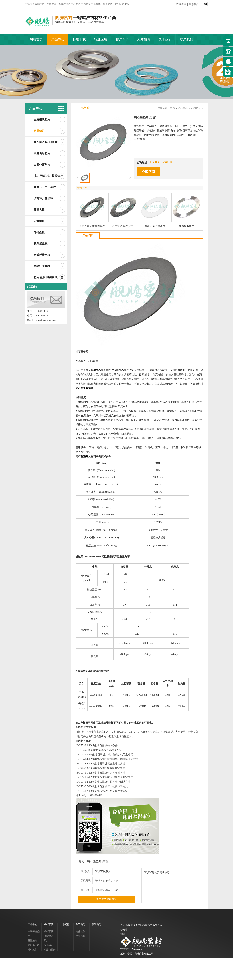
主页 (172, 108)
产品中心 (57, 39)
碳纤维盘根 (40, 243)
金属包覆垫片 (42, 164)
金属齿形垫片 (42, 153)
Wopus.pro (137, 949)
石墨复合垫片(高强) (123, 226)
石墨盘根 (39, 209)
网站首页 (36, 39)
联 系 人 (85, 871)
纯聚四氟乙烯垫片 (155, 226)
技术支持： (126, 949)
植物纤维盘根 (42, 266)
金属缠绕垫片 (42, 119)
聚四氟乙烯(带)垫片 (45, 142)
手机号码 (85, 880)
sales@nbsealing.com (46, 320)
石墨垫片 (39, 130)
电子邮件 (85, 890)
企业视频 (80, 936)
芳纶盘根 (39, 232)
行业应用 (100, 39)
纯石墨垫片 (82, 456)
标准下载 (79, 39)
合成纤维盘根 (42, 254)
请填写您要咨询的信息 (171, 885)
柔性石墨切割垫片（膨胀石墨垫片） (113, 370)
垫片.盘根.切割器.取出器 (48, 277)
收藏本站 (181, 4)
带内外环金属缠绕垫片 (92, 226)
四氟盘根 (39, 221)
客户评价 (122, 39)
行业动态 (48, 945)
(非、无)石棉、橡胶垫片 (48, 175)
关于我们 (165, 39)
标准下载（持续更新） (48, 936)
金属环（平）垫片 (45, 187)
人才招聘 (143, 39)
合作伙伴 (80, 931)
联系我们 (194, 4)
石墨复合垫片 (85, 388)
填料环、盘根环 (43, 198)
